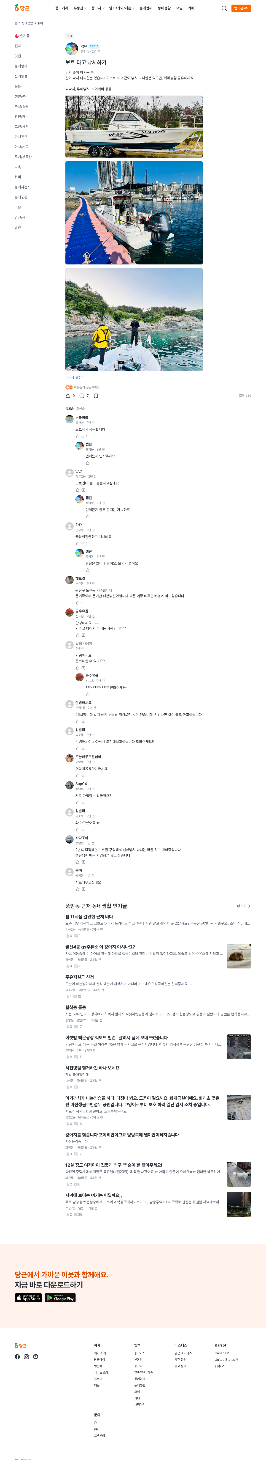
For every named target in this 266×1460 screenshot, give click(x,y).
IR (95, 1423)
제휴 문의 (180, 1359)
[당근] (22, 8)
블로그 (98, 1379)
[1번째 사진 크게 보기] (134, 127)
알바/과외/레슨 (120, 8)
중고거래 (61, 8)
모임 (179, 8)
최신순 (80, 408)
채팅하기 (139, 1404)
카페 (191, 8)
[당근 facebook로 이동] (17, 1356)
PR (96, 1429)
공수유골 (81, 611)
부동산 (78, 8)
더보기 (244, 906)
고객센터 (99, 1436)
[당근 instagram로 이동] (26, 1356)
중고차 (96, 8)
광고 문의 (180, 1366)
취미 (69, 36)
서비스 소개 (101, 1372)
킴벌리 (80, 730)
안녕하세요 (83, 703)
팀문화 (98, 1366)
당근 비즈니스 (183, 1353)
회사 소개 (100, 1353)
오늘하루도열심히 (88, 757)
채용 (96, 1385)
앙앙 (78, 471)
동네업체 (146, 8)
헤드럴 (80, 578)
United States (226, 1359)
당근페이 (99, 1359)
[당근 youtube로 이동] (35, 1356)
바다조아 (81, 838)
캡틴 (89, 444)
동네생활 (164, 8)
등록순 (69, 408)
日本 (219, 1366)
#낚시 (69, 377)
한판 (78, 525)
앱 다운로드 (241, 8)
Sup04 (81, 784)
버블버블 (81, 417)
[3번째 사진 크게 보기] (134, 319)
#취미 (80, 377)
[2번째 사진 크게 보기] (134, 212)
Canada (222, 1353)
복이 (78, 870)
